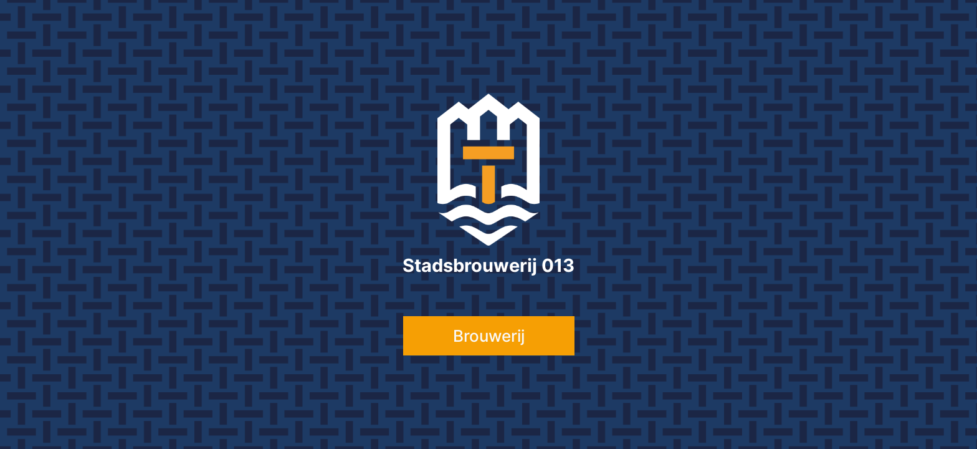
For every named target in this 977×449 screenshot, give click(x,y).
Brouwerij (489, 335)
